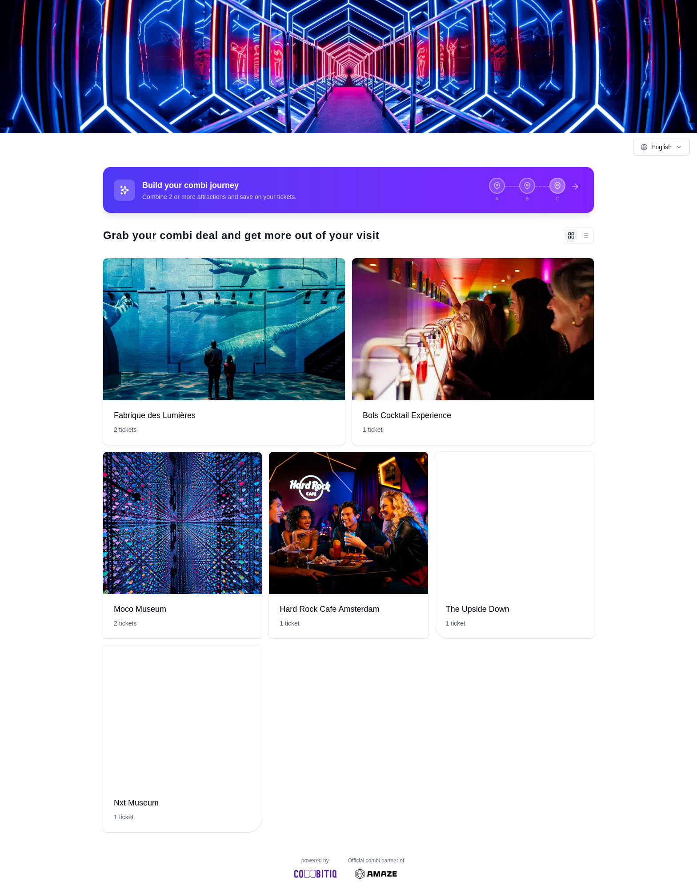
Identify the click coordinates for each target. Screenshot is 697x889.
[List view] (585, 235)
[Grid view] (571, 235)
